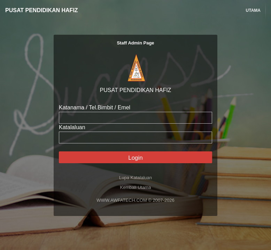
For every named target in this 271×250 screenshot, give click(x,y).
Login (135, 158)
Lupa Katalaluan (135, 177)
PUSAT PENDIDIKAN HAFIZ (41, 10)
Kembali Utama (135, 187)
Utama (253, 10)
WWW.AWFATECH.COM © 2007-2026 (135, 200)
